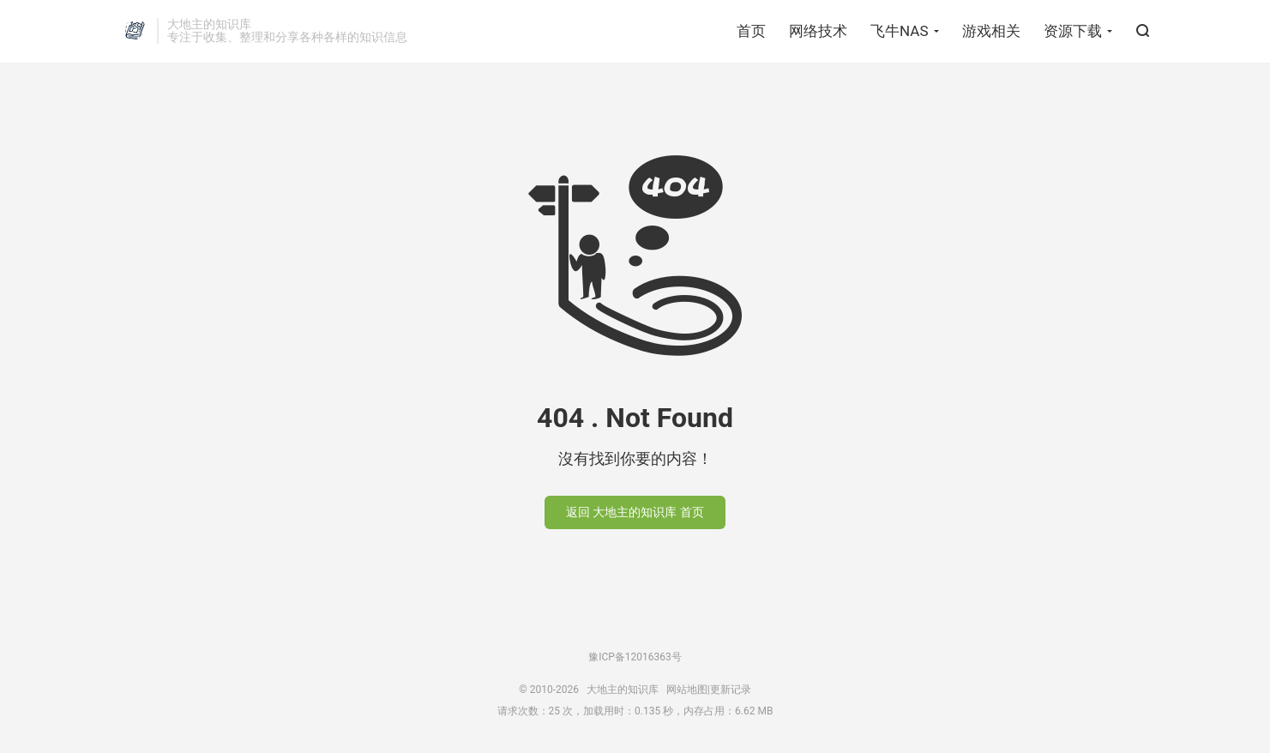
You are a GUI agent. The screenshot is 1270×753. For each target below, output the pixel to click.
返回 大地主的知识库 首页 (635, 512)
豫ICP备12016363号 (635, 657)
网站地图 (686, 690)
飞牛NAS (899, 30)
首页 (751, 30)
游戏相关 (991, 30)
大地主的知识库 (134, 31)
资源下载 (1073, 30)
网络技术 (818, 30)
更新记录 (730, 690)
